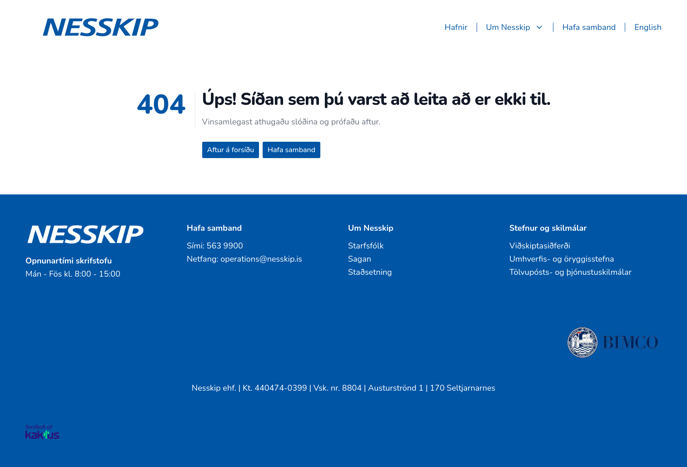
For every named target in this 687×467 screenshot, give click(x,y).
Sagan (359, 258)
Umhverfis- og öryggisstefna (561, 258)
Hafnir (456, 27)
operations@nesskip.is (261, 258)
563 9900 (225, 245)
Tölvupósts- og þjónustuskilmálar (570, 272)
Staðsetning (370, 272)
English (648, 27)
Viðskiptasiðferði (539, 245)
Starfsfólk (365, 245)
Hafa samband (589, 27)
